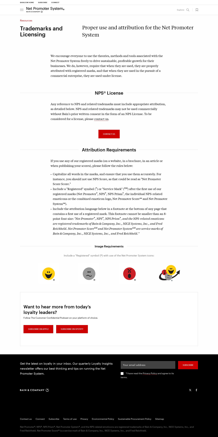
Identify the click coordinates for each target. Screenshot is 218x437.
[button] (21, 10)
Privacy (84, 419)
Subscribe (42, 2)
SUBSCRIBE (188, 365)
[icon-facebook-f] (196, 390)
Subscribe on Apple (38, 329)
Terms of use (70, 419)
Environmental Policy (103, 419)
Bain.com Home (27, 2)
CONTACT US (109, 134)
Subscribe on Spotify (73, 329)
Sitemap (159, 419)
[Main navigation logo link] (45, 10)
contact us (101, 119)
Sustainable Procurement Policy (134, 419)
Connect (55, 2)
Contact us (26, 419)
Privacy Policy (150, 373)
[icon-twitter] (190, 390)
